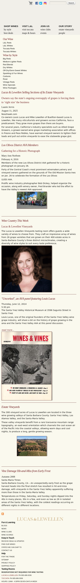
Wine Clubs (45, 29)
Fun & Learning (8, 522)
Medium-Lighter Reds (12, 62)
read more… (7, 330)
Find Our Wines (8, 544)
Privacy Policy (8, 563)
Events (43, 33)
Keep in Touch (7, 538)
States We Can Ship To (11, 547)
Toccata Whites (9, 51)
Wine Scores (7, 535)
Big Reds (7, 59)
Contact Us (6, 550)
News (3, 529)
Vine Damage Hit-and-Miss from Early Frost (25, 471)
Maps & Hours (28, 33)
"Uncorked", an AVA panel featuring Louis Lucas (28, 298)
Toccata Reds (9, 48)
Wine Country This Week (14, 220)
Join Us (45, 26)
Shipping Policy (8, 566)
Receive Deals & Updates (12, 541)
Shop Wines (11, 26)
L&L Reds (7, 43)
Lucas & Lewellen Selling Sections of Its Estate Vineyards (32, 92)
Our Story (65, 26)
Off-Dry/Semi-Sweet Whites (15, 70)
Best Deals (8, 33)
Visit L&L (27, 26)
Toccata (5, 578)
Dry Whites (7, 67)
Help (3, 553)
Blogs (4, 525)
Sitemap (5, 560)
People (62, 33)
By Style (7, 29)
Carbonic (7, 76)
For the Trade (8, 557)
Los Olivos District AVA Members (19, 145)
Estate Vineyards (66, 29)
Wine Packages (9, 88)
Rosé (5, 79)
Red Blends (8, 64)
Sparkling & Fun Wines (13, 73)
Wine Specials (9, 85)
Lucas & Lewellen (9, 575)
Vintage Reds (9, 82)
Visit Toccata (27, 29)
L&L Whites (8, 46)
